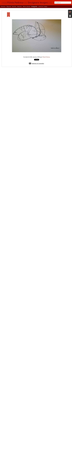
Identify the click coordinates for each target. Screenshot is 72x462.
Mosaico (19, 6)
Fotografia (34, 6)
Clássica (3, 6)
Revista (14, 6)
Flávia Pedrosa (46, 57)
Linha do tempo (42, 6)
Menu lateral (26, 6)
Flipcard (8, 6)
